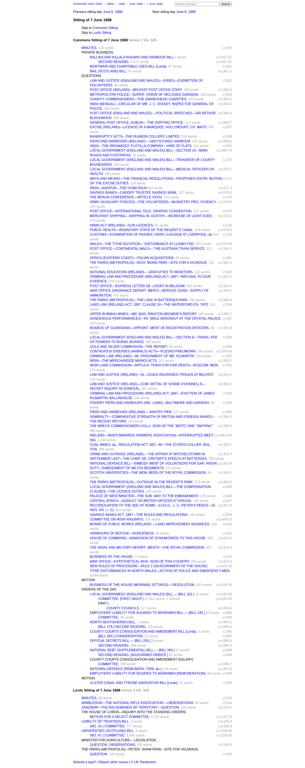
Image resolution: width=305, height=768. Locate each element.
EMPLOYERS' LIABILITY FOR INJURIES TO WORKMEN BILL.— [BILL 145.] (147, 613)
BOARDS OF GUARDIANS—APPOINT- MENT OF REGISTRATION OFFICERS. (150, 328)
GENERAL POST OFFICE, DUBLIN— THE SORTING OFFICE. (137, 122)
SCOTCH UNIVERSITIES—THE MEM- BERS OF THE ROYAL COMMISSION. (148, 472)
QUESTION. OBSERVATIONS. (113, 745)
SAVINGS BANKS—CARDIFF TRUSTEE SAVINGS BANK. (134, 192)
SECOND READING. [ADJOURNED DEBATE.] (133, 655)
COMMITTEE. (108, 617)
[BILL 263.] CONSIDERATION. (121, 636)
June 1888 (136, 3)
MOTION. (88, 678)
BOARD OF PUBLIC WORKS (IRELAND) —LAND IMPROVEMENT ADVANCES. (150, 524)
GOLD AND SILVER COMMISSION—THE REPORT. (129, 346)
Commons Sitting (105, 28)
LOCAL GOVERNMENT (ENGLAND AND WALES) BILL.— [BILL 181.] (142, 594)
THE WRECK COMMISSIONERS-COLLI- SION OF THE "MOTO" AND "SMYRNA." (151, 426)
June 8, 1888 (186, 12)
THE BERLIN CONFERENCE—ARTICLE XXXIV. (126, 197)
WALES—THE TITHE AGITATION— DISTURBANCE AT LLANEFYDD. (142, 244)
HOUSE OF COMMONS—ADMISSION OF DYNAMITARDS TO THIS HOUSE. (148, 538)
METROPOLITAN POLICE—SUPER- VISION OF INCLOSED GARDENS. (144, 94)
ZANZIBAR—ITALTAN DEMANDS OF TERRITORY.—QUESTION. (130, 707)
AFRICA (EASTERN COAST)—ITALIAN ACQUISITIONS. (132, 258)
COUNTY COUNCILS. (123, 608)
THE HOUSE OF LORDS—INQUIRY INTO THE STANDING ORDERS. (134, 712)
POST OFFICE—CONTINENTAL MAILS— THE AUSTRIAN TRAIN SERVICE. (148, 248)
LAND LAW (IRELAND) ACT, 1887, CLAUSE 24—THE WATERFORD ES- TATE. (149, 304)
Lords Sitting (102, 32)
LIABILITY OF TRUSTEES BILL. (105, 721)
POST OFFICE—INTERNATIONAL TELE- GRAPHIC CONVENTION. (141, 211)
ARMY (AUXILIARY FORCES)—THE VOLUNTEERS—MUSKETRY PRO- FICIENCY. (153, 202)
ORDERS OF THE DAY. (99, 589)
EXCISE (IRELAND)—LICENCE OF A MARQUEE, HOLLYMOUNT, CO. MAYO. (148, 127)
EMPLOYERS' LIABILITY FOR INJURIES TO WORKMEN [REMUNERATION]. (148, 673)
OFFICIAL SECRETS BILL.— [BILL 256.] (120, 640)
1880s (110, 3)
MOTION (88, 580)
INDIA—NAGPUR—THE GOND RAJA (118, 188)
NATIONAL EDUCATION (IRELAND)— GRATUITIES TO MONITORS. (141, 272)
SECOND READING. (114, 62)
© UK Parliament (143, 762)
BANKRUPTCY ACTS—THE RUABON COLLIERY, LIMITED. (135, 136)
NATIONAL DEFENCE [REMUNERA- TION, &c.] (126, 669)
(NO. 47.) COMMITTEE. (108, 735)
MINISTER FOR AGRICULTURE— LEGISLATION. (119, 740)
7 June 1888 (155, 3)
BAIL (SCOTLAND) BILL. (108, 71)
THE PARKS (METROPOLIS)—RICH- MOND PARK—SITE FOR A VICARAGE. (149, 262)
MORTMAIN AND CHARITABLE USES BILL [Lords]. (128, 66)
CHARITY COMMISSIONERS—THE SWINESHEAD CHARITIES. (138, 99)
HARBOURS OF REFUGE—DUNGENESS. (122, 533)
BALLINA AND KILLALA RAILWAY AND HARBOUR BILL (132, 57)
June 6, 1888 (112, 12)
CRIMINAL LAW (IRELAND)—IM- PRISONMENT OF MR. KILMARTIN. (142, 356)
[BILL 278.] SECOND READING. (122, 626)
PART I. (103, 603)
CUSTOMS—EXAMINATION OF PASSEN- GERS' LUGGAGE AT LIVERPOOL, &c (151, 234)
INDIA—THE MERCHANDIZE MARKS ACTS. (124, 360)
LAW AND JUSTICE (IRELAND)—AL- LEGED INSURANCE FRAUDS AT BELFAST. (152, 374)
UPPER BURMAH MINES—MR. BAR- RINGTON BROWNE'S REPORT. (143, 314)
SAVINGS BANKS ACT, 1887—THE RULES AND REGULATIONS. (139, 515)
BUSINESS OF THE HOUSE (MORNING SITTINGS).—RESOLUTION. (142, 585)
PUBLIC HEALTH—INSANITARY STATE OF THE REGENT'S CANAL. (142, 230)
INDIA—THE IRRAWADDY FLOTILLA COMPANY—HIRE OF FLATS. (141, 146)
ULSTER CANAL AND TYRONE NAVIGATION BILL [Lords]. (134, 683)
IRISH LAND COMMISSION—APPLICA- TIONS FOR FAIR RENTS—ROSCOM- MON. (154, 365)
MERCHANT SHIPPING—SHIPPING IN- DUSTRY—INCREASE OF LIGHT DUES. (151, 216)
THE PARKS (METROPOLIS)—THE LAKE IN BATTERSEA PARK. (139, 300)
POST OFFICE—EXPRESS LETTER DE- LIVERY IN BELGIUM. (138, 286)
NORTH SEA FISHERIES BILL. (113, 622)
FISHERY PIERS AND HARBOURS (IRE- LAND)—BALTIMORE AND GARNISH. (150, 403)
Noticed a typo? (84, 762)
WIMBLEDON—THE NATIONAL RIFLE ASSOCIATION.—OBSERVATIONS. (137, 703)
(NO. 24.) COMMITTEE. (108, 726)
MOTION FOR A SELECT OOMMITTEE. (120, 717)
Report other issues (113, 762)
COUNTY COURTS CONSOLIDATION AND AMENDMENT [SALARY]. (142, 659)
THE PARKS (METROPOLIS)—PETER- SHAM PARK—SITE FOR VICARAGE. (140, 749)
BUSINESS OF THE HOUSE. (112, 556)
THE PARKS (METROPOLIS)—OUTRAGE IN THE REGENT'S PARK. (142, 482)
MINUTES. (89, 48)
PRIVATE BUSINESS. (97, 52)
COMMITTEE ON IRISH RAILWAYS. (117, 519)
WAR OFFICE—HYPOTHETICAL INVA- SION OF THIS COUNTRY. (140, 561)
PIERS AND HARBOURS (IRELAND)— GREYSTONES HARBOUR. (140, 141)
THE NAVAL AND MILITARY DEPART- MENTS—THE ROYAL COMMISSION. (147, 547)
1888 (122, 3)
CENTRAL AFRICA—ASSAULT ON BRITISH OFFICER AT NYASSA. (141, 501)
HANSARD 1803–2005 (87, 3)
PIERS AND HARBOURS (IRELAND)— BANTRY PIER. (131, 412)
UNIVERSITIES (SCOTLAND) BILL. (108, 731)
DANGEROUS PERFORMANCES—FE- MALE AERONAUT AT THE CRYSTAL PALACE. (155, 318)
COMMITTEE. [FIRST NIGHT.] (121, 599)
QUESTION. (99, 754)
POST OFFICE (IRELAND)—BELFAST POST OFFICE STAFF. (136, 90)
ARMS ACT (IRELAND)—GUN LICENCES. (122, 225)
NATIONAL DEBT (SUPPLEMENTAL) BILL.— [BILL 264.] (132, 650)
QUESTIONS (91, 76)
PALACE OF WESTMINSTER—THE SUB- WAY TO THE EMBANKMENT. (144, 496)
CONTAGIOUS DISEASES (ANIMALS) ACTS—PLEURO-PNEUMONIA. (143, 351)
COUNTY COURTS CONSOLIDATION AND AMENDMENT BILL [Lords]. (143, 631)
